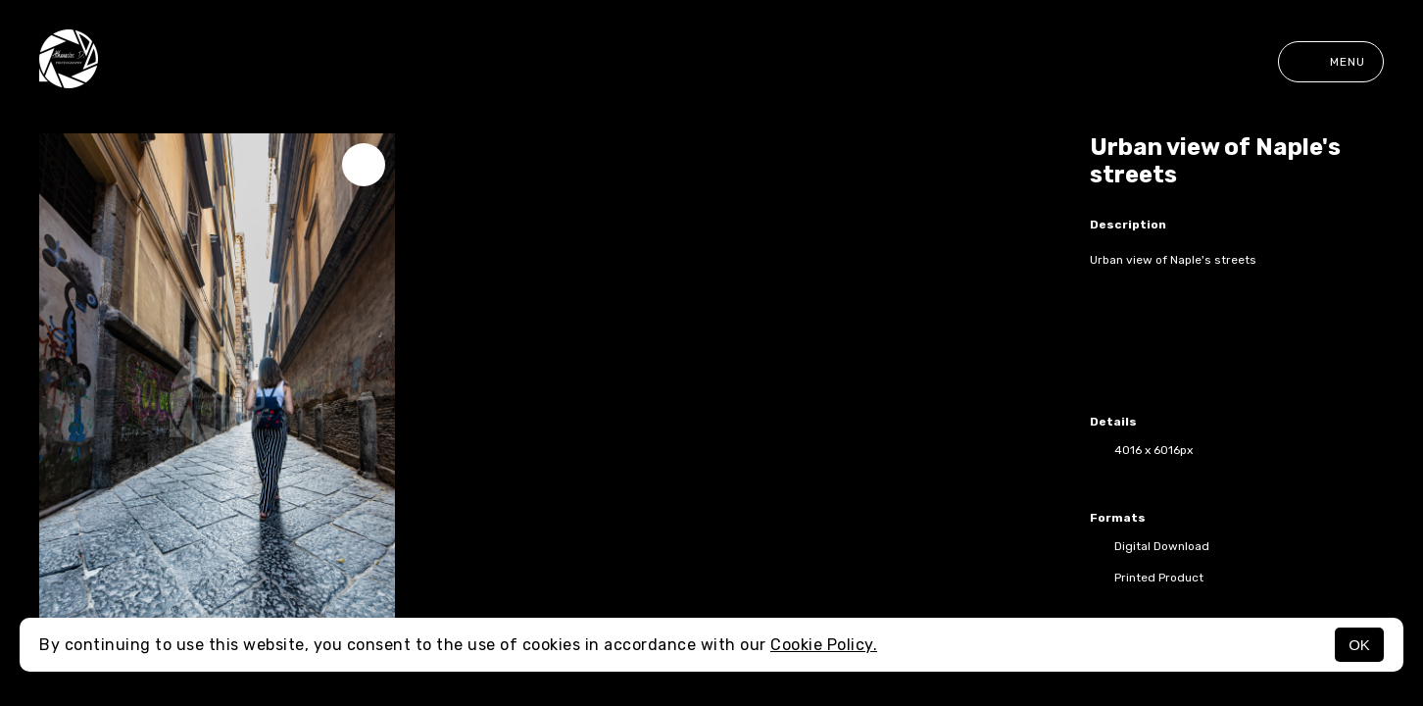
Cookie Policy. (823, 644)
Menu (1331, 62)
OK (1359, 644)
